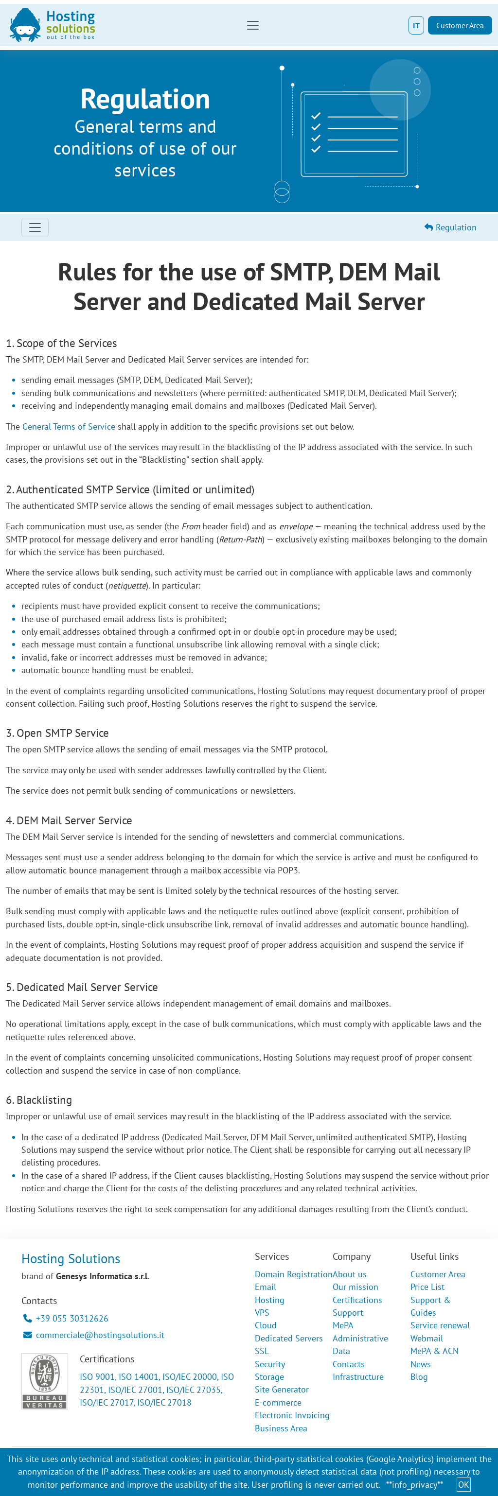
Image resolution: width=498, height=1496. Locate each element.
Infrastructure (358, 1376)
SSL (262, 1351)
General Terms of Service (68, 426)
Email (265, 1286)
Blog (419, 1376)
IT (416, 25)
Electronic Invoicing (292, 1415)
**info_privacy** (414, 1484)
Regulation (451, 227)
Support (348, 1312)
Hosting (270, 1299)
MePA (343, 1325)
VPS (262, 1312)
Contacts (349, 1364)
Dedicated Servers (289, 1338)
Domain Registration (294, 1274)
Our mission (355, 1286)
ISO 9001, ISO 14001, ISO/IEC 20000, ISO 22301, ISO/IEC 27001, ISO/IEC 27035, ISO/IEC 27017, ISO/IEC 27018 (157, 1389)
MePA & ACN (434, 1351)
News (420, 1364)
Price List (427, 1286)
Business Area (281, 1428)
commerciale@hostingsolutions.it (93, 1334)
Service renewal (440, 1325)
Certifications (357, 1299)
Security (270, 1364)
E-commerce (278, 1402)
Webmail (426, 1338)
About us (350, 1274)
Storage (269, 1376)
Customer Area (460, 25)
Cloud (266, 1325)
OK (463, 1484)
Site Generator (282, 1389)
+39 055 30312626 (65, 1318)
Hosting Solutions (70, 1258)
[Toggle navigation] (253, 25)
